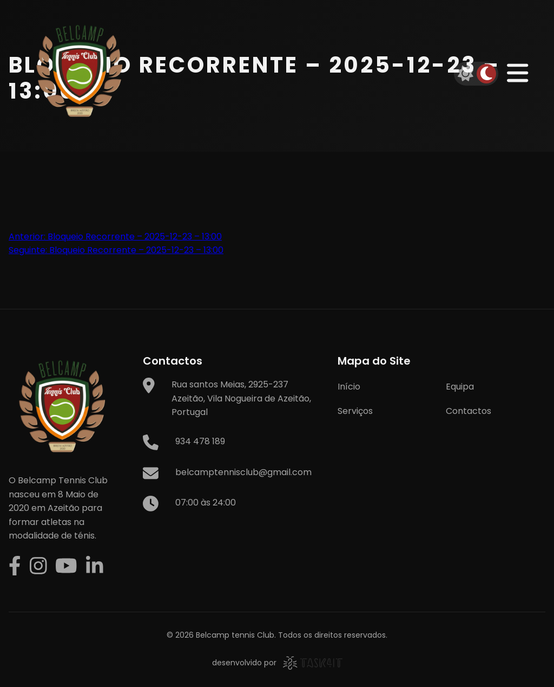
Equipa (460, 386)
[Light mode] (466, 73)
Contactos (468, 411)
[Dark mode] (486, 73)
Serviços (355, 411)
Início (349, 386)
